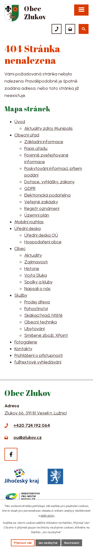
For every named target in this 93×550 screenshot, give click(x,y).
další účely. (48, 515)
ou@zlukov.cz (27, 437)
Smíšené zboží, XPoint (46, 335)
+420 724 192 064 (31, 425)
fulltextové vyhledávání (37, 362)
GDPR (29, 188)
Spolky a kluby (38, 282)
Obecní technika (40, 322)
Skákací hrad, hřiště (43, 315)
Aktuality (33, 255)
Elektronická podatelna (47, 195)
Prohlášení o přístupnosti (38, 355)
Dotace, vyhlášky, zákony (49, 181)
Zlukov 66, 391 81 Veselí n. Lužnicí (35, 413)
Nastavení (71, 543)
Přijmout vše (23, 543)
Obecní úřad (26, 135)
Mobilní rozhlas (29, 222)
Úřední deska (27, 228)
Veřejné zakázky (41, 202)
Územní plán (36, 215)
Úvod (19, 121)
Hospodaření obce (43, 242)
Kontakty (23, 348)
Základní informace (43, 141)
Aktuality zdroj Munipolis (48, 128)
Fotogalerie (25, 342)
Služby (20, 295)
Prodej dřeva (37, 302)
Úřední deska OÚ (41, 235)
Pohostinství (36, 308)
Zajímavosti (36, 262)
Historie (31, 268)
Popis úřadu (35, 148)
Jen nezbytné (48, 543)
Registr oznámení (41, 208)
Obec (20, 248)
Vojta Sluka (35, 275)
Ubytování (34, 328)
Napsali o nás (37, 288)
